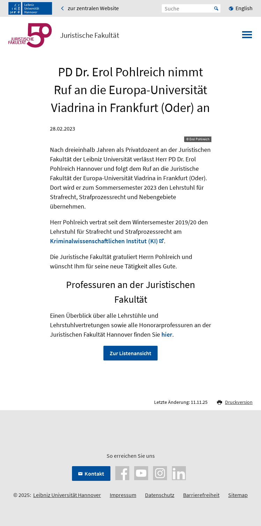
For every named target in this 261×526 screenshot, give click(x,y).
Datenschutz (159, 494)
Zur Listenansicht (130, 353)
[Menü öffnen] (247, 37)
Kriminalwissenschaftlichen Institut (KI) (104, 241)
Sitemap (238, 494)
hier (166, 334)
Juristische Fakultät (89, 35)
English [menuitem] (244, 8)
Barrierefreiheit (201, 494)
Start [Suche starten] (216, 8)
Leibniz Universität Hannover (67, 494)
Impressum (123, 494)
